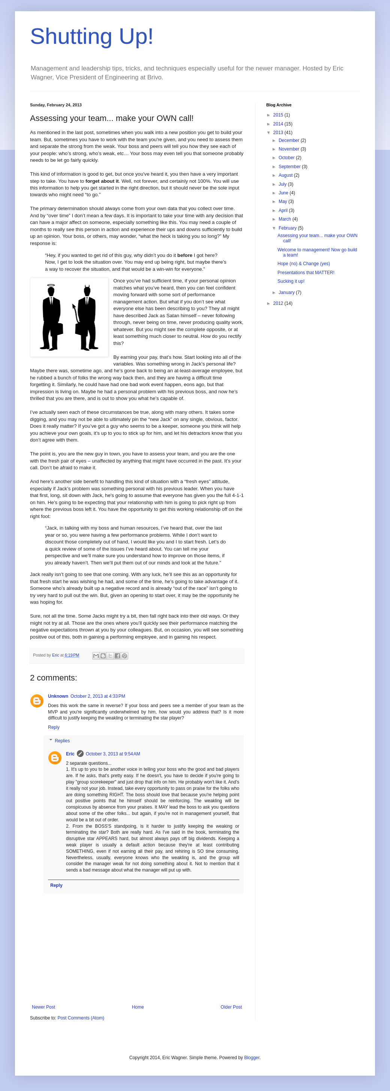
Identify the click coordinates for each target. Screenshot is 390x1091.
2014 (279, 124)
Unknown (58, 696)
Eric (70, 754)
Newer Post (43, 1007)
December (290, 140)
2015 (279, 115)
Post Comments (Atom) (80, 1018)
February (288, 228)
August (286, 175)
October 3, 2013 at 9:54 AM (113, 754)
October (287, 157)
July (283, 184)
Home (138, 1007)
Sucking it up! (291, 281)
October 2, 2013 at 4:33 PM (97, 696)
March (285, 219)
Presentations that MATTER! (306, 272)
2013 (279, 132)
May (283, 201)
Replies (62, 740)
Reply (54, 727)
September (290, 166)
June (284, 193)
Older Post (231, 1007)
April (284, 210)
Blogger (252, 1057)
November (290, 149)
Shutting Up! (92, 36)
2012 (279, 303)
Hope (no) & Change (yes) (304, 263)
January (287, 292)
